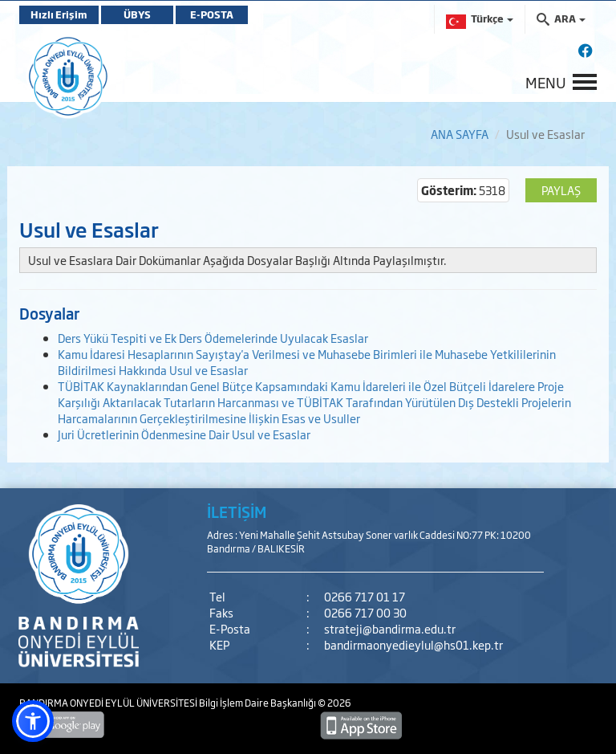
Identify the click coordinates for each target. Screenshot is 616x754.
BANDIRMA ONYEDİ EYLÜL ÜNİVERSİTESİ (109, 702)
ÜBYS (137, 14)
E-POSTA (211, 14)
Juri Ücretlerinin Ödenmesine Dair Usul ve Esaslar (184, 434)
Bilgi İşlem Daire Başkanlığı (258, 702)
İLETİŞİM (236, 511)
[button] (33, 721)
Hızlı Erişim (58, 14)
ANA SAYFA (459, 133)
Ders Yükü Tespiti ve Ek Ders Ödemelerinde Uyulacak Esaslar (213, 337)
